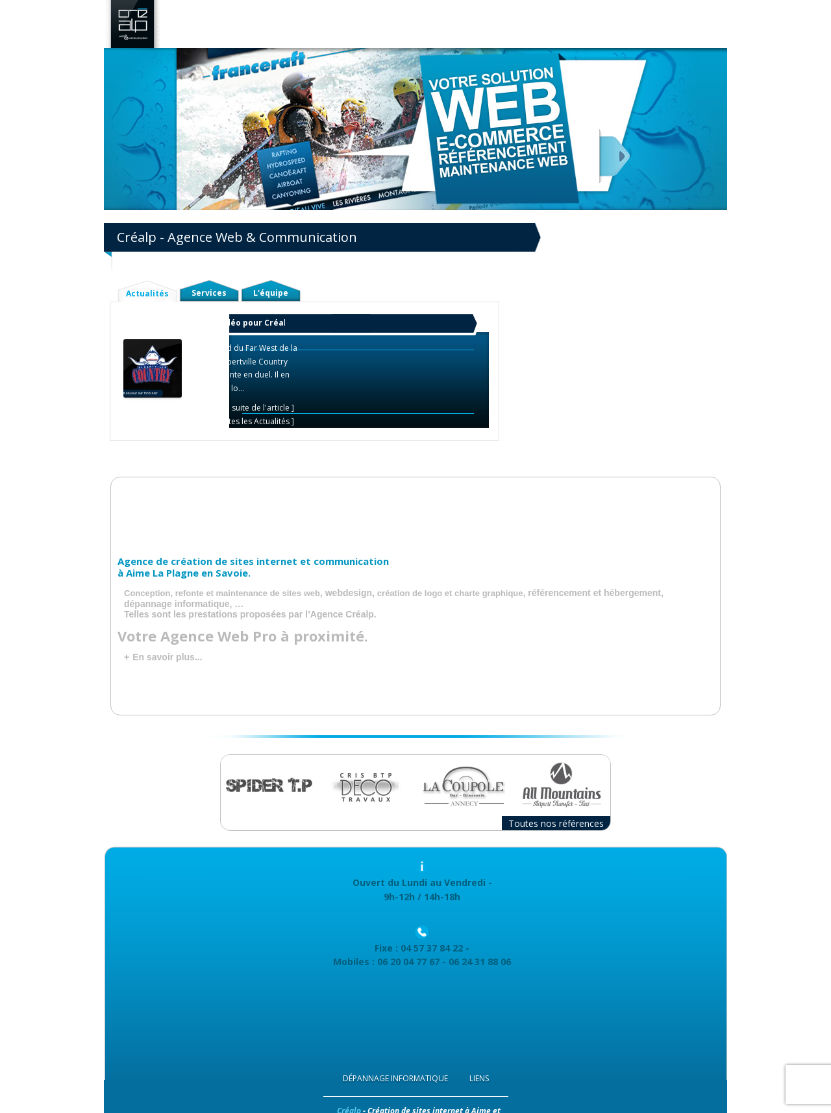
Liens (479, 1078)
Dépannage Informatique (395, 1078)
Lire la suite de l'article (249, 407)
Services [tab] (209, 292)
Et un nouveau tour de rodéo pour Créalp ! (209, 322)
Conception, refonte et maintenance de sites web (222, 593)
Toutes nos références (556, 823)
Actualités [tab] (147, 293)
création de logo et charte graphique (450, 593)
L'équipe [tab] (270, 292)
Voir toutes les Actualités (244, 421)
